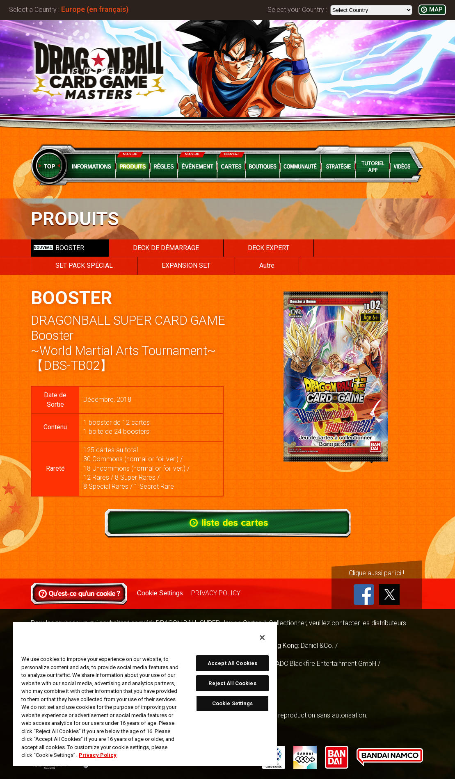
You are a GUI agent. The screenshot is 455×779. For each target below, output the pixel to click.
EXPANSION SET (186, 265)
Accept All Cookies (232, 663)
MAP (435, 9)
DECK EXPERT (268, 248)
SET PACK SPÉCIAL (84, 265)
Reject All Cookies (232, 683)
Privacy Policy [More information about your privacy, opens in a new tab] (98, 755)
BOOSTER (59, 248)
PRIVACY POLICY (215, 593)
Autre (266, 265)
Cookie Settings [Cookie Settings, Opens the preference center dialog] (232, 703)
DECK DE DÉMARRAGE (166, 248)
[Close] (262, 638)
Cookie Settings (160, 593)
